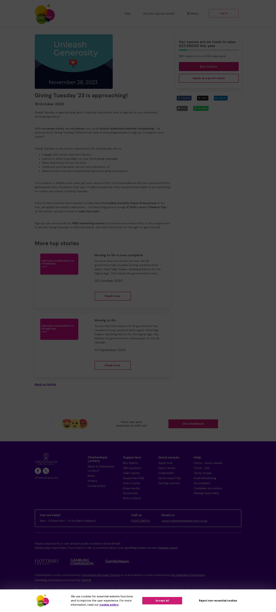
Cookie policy (97, 486)
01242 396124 (140, 521)
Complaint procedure (208, 488)
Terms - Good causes (208, 463)
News (91, 476)
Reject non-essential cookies (218, 600)
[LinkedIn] (221, 98)
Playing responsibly (206, 493)
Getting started (168, 483)
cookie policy (109, 605)
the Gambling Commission (188, 575)
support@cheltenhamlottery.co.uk (184, 521)
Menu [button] (192, 13)
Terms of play (203, 473)
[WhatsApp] (201, 108)
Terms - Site (202, 468)
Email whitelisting (205, 478)
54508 (86, 580)
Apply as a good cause (208, 78)
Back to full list (45, 384)
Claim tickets (131, 473)
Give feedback (193, 424)
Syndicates (130, 493)
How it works (131, 483)
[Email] (182, 108)
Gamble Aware (168, 548)
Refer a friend (132, 498)
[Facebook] (184, 98)
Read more (113, 296)
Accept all (162, 600)
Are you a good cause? (159, 13)
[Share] (202, 98)
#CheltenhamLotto (46, 477)
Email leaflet (166, 473)
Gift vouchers (132, 468)
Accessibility (202, 483)
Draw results (131, 488)
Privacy (92, 481)
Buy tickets (208, 66)
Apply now (165, 463)
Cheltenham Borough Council (100, 575)
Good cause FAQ (169, 478)
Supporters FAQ (133, 478)
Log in (224, 13)
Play (127, 13)
